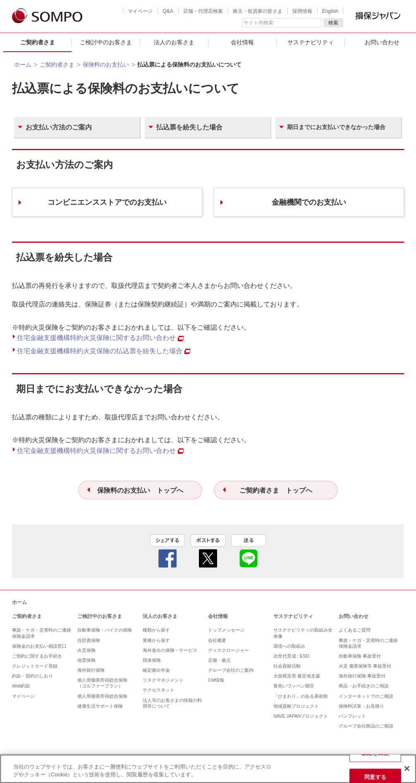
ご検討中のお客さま (106, 42)
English (330, 11)
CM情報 (216, 680)
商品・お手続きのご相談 (364, 685)
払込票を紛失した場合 (189, 127)
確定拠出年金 (156, 670)
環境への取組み (289, 646)
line (248, 550)
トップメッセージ (226, 629)
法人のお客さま (174, 42)
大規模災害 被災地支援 (296, 675)
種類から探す (156, 629)
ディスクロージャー (228, 650)
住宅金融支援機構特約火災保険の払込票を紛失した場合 (103, 350)
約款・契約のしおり (32, 675)
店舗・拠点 (219, 660)
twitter (208, 550)
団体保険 (152, 660)
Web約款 (21, 685)
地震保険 (86, 660)
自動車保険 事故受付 (360, 656)
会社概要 (217, 640)
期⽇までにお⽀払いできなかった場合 (336, 127)
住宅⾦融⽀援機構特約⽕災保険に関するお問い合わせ (100, 337)
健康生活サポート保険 (100, 706)
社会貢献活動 (287, 665)
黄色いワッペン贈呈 (293, 685)
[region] (208, 768)
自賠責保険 (88, 640)
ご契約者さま (37, 42)
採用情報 (302, 11)
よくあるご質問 (355, 629)
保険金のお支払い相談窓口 (39, 646)
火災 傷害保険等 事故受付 (365, 665)
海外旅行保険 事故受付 (362, 675)
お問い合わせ (353, 616)
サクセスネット (159, 689)
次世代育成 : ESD (291, 656)
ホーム (22, 64)
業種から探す (156, 640)
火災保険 (86, 650)
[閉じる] (407, 768)
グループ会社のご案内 (230, 670)
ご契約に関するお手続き (37, 656)
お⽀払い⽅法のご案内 (59, 127)
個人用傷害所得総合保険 (102, 696)
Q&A (168, 11)
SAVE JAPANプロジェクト (300, 716)
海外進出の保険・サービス (170, 650)
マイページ (140, 11)
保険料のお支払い (106, 64)
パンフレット (352, 716)
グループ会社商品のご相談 (366, 725)
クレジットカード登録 (34, 665)
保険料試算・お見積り (361, 706)
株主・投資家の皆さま (257, 11)
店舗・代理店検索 (203, 11)
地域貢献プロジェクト (296, 706)
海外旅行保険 (91, 670)
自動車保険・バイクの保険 (104, 629)
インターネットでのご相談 (366, 696)
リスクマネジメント (163, 680)
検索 (333, 23)
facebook (167, 550)
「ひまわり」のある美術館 (300, 696)
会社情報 (242, 42)
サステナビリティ (310, 42)
